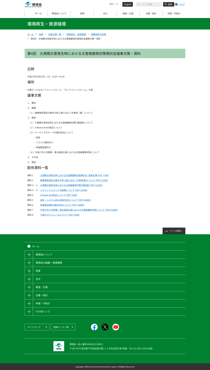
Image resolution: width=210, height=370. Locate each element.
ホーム (36, 13)
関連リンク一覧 (61, 327)
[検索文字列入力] (149, 4)
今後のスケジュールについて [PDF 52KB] (60, 214)
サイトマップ (33, 327)
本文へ (112, 4)
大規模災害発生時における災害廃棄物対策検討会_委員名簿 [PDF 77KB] (74, 175)
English (127, 4)
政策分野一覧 (54, 34)
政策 (41, 34)
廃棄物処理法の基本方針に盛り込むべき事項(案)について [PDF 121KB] (74, 180)
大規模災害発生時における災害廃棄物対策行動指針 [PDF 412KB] (71, 185)
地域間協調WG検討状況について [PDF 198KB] (62, 204)
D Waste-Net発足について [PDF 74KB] (58, 195)
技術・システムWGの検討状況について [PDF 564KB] (65, 200)
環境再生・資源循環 (76, 34)
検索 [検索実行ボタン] (170, 4)
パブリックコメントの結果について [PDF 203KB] (63, 190)
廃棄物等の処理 (98, 34)
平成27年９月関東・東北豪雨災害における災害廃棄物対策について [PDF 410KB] (79, 209)
